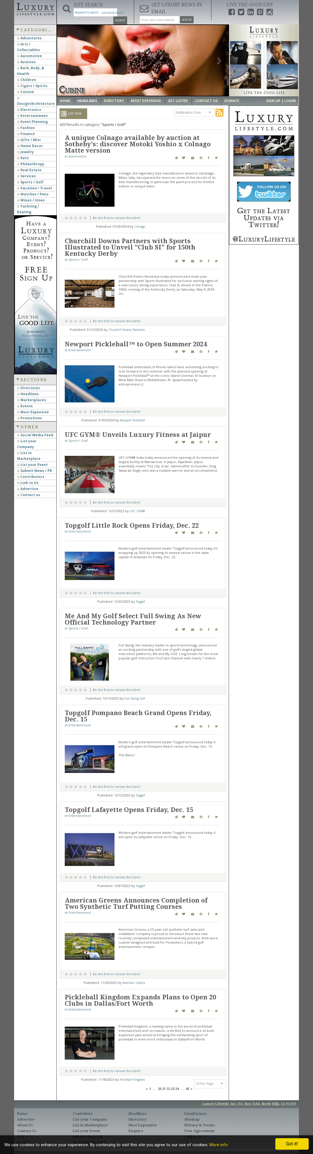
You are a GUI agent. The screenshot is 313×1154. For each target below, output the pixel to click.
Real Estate (29, 170)
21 (164, 1088)
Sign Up (187, 19)
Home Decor (30, 145)
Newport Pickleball (132, 420)
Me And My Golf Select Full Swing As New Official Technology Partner (133, 619)
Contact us (28, 494)
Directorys (28, 387)
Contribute (83, 1114)
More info (218, 1144)
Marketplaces (31, 400)
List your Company (90, 1119)
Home (65, 100)
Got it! (292, 1144)
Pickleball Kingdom (132, 1080)
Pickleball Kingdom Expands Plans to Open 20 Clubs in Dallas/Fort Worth (140, 1000)
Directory (114, 100)
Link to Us (28, 482)
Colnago (139, 226)
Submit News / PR (34, 470)
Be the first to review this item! (116, 218)
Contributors (30, 476)
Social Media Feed (35, 435)
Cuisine (25, 91)
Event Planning (32, 121)
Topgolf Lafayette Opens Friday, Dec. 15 (129, 809)
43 (187, 1088)
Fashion (26, 127)
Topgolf (140, 602)
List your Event (32, 464)
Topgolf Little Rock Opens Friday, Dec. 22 (132, 525)
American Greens (133, 983)
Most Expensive (33, 412)
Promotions (29, 418)
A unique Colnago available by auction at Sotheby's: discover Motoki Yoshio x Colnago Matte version (138, 144)
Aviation (26, 61)
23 (172, 1088)
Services (26, 176)
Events (25, 406)
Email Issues (195, 1114)
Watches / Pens (33, 194)
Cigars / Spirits (32, 85)
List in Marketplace (90, 1125)
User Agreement (199, 1131)
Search (120, 20)
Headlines (28, 393)
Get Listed (178, 100)
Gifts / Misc (29, 139)
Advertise (27, 488)
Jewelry (25, 151)
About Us (25, 1125)
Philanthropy (30, 164)
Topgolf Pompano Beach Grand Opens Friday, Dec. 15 (138, 716)
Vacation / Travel (34, 188)
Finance (26, 133)
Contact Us (206, 100)
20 (159, 1088)
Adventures (29, 38)
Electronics (29, 109)
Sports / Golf (30, 182)
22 (168, 1088)
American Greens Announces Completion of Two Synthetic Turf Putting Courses (136, 903)
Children (26, 79)
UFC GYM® (137, 511)
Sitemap (192, 1119)
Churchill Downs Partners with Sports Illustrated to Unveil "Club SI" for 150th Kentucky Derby (130, 247)
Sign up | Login (281, 100)
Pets (23, 157)
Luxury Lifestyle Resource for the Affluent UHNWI (35, 8)
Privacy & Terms (199, 1125)
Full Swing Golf (134, 698)
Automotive (29, 55)
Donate (231, 100)
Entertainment (32, 115)
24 (177, 1088)
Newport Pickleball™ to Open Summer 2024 (136, 344)
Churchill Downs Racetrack (126, 330)
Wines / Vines (31, 200)
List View (74, 114)
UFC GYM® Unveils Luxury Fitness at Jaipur (138, 434)
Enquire (136, 1131)
